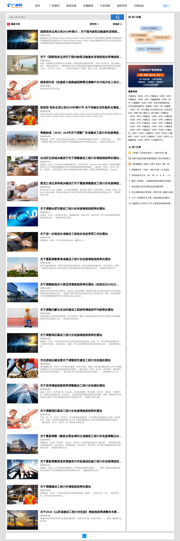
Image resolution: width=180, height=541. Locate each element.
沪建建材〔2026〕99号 (142, 103)
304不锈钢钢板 (139, 35)
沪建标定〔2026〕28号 (152, 120)
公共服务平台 (157, 140)
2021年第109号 (161, 38)
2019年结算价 (154, 49)
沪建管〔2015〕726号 (148, 41)
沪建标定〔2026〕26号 (152, 123)
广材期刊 (54, 5)
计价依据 (105, 5)
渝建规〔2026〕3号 (154, 106)
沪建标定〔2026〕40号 (152, 116)
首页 (37, 5)
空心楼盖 (145, 109)
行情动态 (139, 5)
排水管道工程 (157, 109)
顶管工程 (138, 113)
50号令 (141, 49)
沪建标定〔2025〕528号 (158, 136)
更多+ (166, 6)
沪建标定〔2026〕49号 (138, 99)
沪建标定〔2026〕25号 (152, 126)
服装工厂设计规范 (151, 113)
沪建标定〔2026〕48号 (160, 96)
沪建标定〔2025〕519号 (156, 133)
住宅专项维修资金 (162, 103)
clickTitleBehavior (65, 39)
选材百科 (122, 5)
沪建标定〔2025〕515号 (153, 130)
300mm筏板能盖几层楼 (153, 28)
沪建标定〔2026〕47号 (138, 96)
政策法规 (71, 5)
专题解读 (88, 5)
